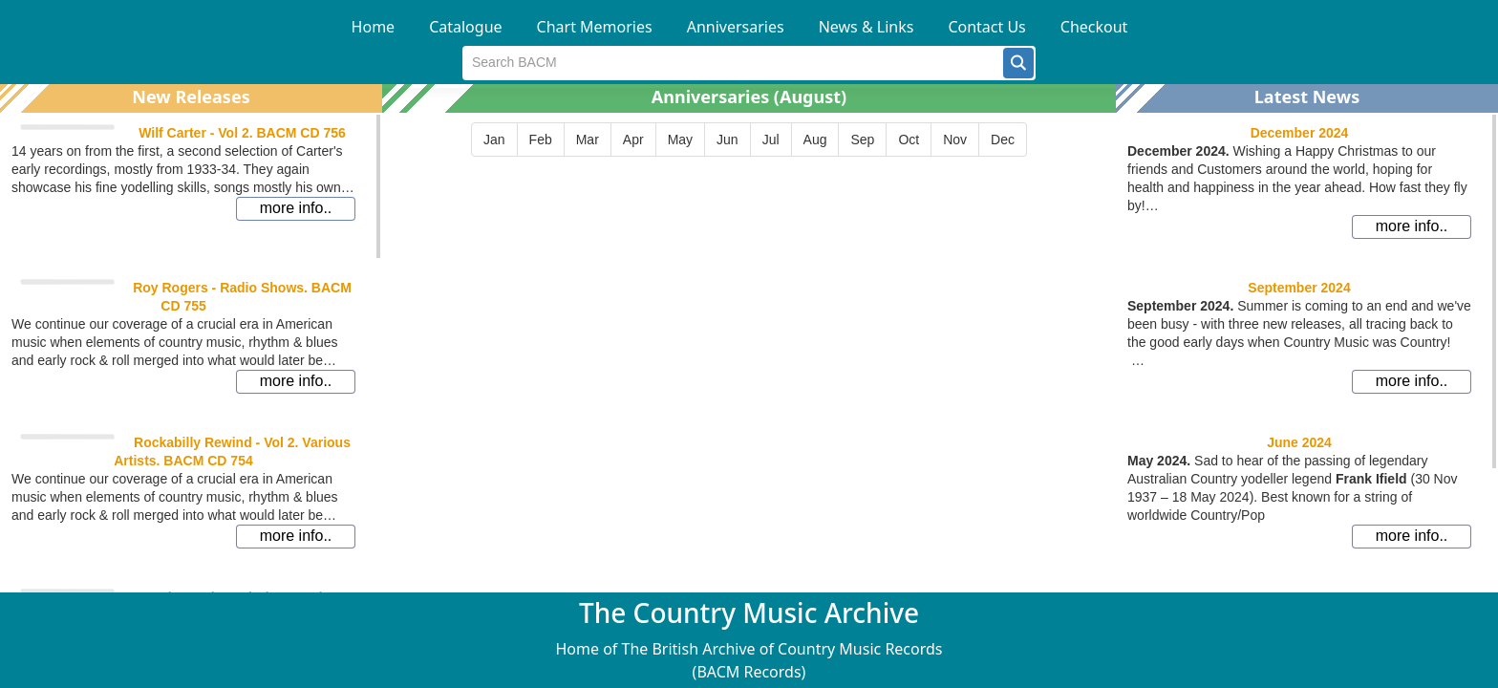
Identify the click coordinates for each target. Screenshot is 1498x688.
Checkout (1094, 26)
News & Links (866, 26)
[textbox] (733, 63)
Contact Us (986, 26)
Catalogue (465, 26)
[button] (1018, 63)
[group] (749, 140)
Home (374, 26)
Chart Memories (595, 26)
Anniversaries (735, 26)
